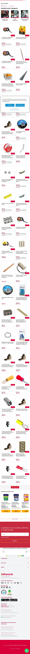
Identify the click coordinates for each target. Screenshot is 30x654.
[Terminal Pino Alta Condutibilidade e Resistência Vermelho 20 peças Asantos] (22, 383)
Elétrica (5, 6)
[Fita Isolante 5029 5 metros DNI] (8, 294)
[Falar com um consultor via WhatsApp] (27, 651)
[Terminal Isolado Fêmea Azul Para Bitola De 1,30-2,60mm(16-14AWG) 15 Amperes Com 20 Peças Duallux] (22, 294)
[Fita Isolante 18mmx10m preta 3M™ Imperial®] (8, 58)
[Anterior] (3, 551)
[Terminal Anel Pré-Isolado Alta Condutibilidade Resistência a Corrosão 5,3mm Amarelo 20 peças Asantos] (22, 428)
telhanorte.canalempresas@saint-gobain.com (9, 635)
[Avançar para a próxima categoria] (27, 14)
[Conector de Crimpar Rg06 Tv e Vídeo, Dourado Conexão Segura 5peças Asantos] (8, 406)
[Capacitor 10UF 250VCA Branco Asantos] (22, 272)
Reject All (10, 105)
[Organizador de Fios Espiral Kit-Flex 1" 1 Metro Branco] (8, 339)
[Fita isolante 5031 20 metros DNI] (22, 129)
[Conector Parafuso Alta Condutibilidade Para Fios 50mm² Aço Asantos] (8, 428)
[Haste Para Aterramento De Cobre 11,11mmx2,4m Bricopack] (8, 272)
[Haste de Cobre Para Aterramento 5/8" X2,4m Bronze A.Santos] (22, 58)
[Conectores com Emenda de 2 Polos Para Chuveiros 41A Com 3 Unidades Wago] (8, 81)
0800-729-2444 (5, 606)
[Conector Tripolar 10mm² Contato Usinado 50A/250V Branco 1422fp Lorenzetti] (22, 249)
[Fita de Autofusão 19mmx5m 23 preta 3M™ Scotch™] (8, 249)
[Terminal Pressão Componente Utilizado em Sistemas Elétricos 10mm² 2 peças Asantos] (8, 450)
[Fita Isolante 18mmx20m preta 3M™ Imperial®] (8, 35)
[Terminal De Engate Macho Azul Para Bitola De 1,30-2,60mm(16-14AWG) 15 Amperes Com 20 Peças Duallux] (22, 339)
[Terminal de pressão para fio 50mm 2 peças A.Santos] (22, 406)
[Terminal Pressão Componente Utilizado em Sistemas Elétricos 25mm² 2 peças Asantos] (22, 361)
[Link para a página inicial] (2, 6)
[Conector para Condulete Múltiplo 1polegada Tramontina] (8, 177)
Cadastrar (15, 540)
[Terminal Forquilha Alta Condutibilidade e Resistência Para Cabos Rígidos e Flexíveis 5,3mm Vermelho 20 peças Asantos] (22, 473)
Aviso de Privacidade (5, 537)
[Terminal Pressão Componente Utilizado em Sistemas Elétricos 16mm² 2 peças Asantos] (8, 129)
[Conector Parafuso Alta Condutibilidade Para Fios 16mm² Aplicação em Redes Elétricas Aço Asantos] (8, 473)
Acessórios (11, 6)
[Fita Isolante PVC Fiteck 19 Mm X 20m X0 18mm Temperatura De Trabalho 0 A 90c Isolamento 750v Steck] (8, 153)
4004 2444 (4, 605)
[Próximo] (26, 551)
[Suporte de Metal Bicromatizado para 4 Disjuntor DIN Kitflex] (22, 450)
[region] (15, 104)
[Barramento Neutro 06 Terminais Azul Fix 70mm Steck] (22, 201)
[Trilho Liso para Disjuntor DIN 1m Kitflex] (22, 81)
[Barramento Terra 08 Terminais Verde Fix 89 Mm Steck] (22, 177)
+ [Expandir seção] (28, 558)
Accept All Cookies (20, 105)
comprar (6, 511)
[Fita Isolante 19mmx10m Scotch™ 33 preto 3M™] (22, 35)
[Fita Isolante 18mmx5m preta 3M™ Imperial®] (22, 225)
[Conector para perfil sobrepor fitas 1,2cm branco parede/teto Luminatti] (22, 153)
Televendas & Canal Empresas (8, 622)
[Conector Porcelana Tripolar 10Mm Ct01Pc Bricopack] (8, 225)
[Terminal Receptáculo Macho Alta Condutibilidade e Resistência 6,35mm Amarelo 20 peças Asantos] (8, 383)
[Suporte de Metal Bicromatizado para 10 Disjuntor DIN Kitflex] (22, 317)
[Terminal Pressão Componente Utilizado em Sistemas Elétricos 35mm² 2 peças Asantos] (8, 361)
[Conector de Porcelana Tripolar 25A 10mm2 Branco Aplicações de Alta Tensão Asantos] (8, 317)
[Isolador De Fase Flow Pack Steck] (8, 201)
